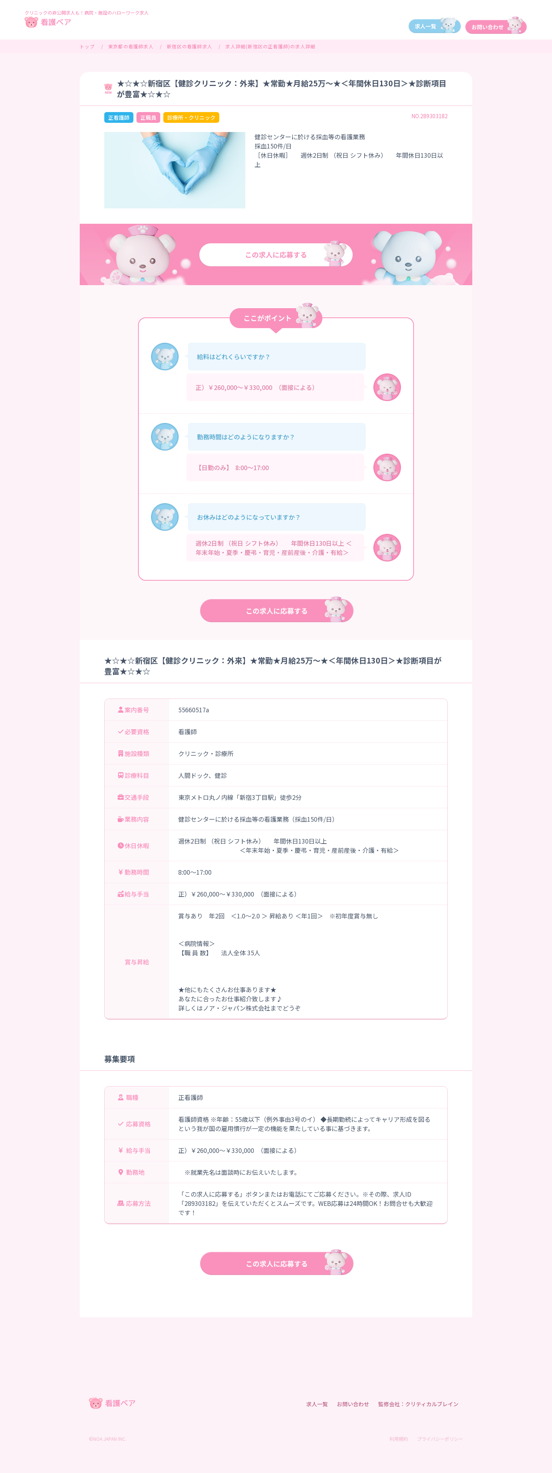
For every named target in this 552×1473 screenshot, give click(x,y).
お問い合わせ (353, 1404)
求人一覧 (317, 1404)
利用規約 (398, 1438)
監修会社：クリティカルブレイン (418, 1404)
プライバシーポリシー (440, 1438)
